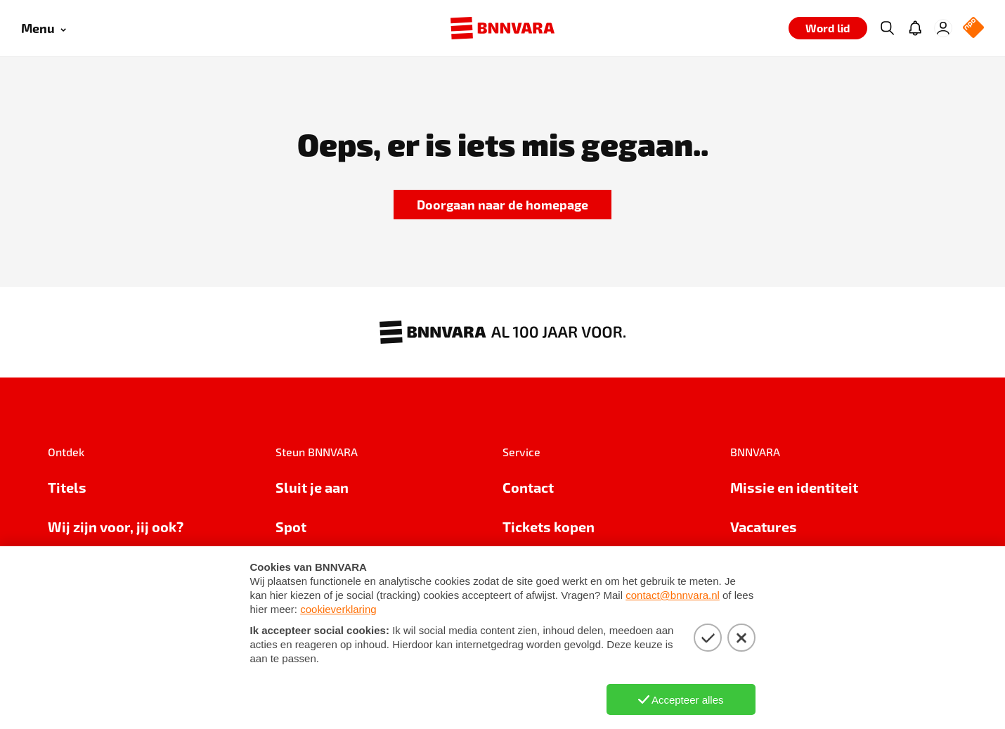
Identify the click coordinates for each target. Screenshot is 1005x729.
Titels (67, 487)
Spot (290, 526)
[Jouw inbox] (915, 28)
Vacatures (763, 526)
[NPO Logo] (973, 28)
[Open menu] (43, 28)
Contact (528, 487)
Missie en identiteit (794, 487)
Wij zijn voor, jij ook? (115, 526)
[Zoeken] (886, 28)
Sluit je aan (312, 487)
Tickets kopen (548, 526)
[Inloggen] (943, 28)
